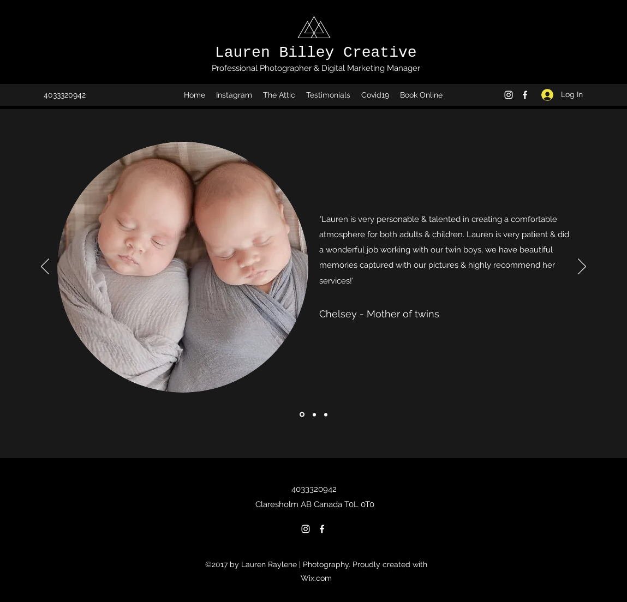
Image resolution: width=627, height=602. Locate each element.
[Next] (582, 267)
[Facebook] (524, 94)
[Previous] (45, 267)
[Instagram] (508, 94)
